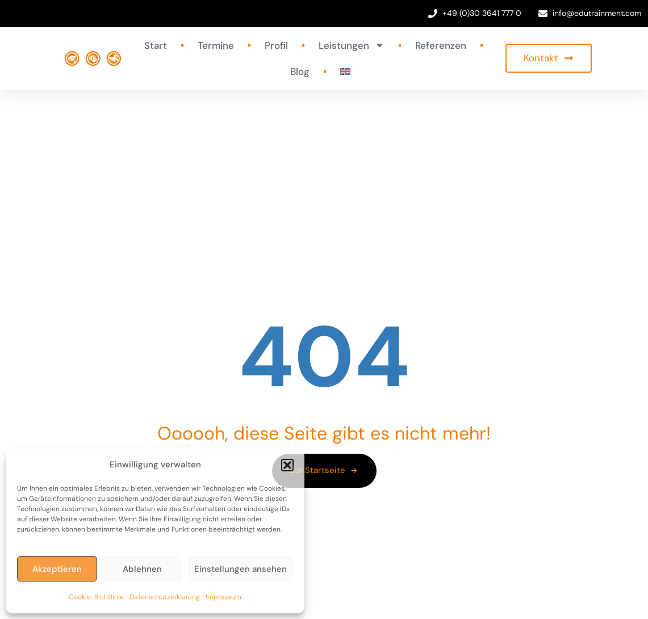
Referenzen (440, 45)
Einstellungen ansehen (240, 569)
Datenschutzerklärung (164, 596)
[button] (287, 465)
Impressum (223, 596)
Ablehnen (142, 569)
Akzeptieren (57, 569)
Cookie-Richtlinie (96, 596)
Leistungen (351, 45)
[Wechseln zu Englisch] (345, 71)
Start (155, 45)
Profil (276, 45)
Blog (300, 71)
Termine (216, 45)
